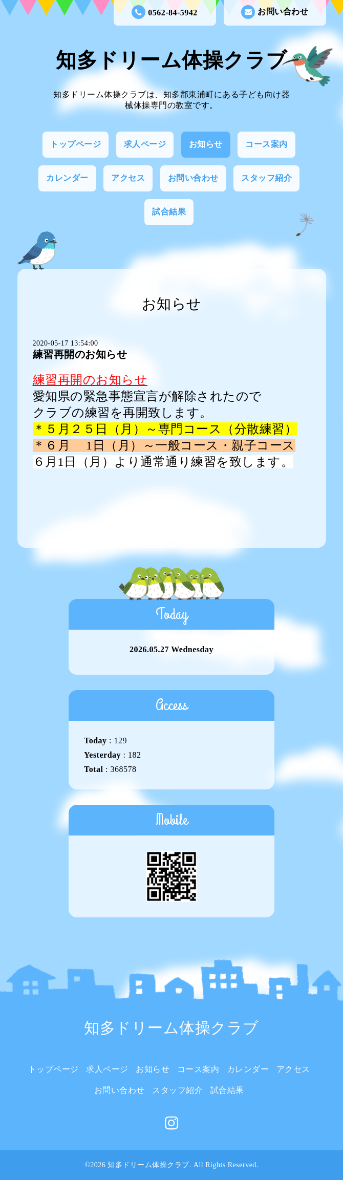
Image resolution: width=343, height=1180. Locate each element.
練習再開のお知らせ (80, 354)
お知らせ (206, 144)
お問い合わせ (274, 12)
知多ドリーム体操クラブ (171, 60)
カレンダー (67, 178)
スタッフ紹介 (266, 178)
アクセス (128, 178)
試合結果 (169, 211)
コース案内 (266, 144)
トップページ (75, 144)
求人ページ (145, 144)
